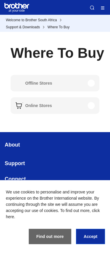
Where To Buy (59, 27)
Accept (90, 236)
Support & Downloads (23, 27)
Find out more (50, 236)
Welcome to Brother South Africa (31, 20)
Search (92, 8)
